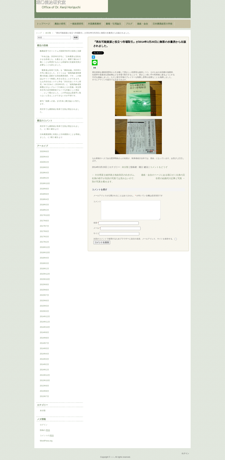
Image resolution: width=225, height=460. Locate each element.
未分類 (125, 167)
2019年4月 (44, 173)
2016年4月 (44, 258)
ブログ (129, 24)
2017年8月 (44, 221)
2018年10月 (45, 183)
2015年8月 (44, 290)
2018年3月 (44, 205)
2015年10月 (45, 279)
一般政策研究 (76, 24)
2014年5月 (44, 348)
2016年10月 (45, 252)
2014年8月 (44, 338)
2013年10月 (45, 380)
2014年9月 (44, 332)
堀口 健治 (51, 129)
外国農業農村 (94, 24)
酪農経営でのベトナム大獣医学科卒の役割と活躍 (60, 51)
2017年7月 (44, 226)
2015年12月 (45, 274)
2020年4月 (44, 157)
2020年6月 (44, 151)
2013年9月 (44, 386)
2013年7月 (44, 396)
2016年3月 (44, 263)
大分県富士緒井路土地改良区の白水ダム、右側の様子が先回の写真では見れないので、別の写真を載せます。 (114, 178)
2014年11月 (45, 322)
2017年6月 (44, 231)
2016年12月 (45, 247)
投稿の (45, 430)
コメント (97, 201)
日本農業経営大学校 (162, 24)
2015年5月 (44, 306)
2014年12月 (45, 316)
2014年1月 (44, 370)
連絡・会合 (142, 24)
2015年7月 (44, 295)
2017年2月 (44, 242)
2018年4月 (44, 199)
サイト (96, 237)
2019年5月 (44, 167)
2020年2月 (44, 162)
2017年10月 (45, 215)
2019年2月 (44, 178)
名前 (95, 226)
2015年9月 (44, 284)
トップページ (43, 24)
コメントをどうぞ (159, 167)
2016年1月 (44, 269)
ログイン (43, 425)
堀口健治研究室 (72, 6)
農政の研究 (60, 24)
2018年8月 (44, 189)
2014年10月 (45, 327)
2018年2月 (44, 210)
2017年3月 (44, 237)
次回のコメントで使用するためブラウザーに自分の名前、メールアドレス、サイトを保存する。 (133, 242)
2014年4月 (44, 354)
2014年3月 (44, 359)
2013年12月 (45, 375)
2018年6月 (44, 194)
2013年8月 (44, 391)
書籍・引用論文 (113, 24)
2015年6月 (44, 300)
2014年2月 (44, 364)
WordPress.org (46, 441)
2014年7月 (44, 343)
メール (96, 232)
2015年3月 (44, 311)
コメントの (47, 435)
